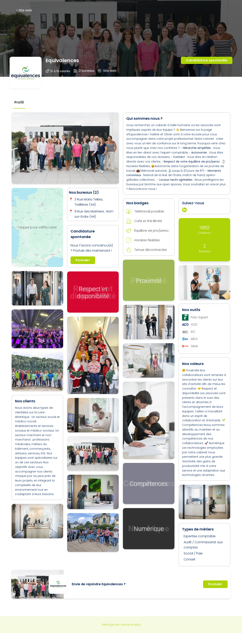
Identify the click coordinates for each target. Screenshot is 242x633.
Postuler (83, 260)
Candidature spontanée (206, 60)
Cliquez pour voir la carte (37, 227)
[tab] (19, 102)
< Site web (24, 10)
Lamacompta (130, 625)
